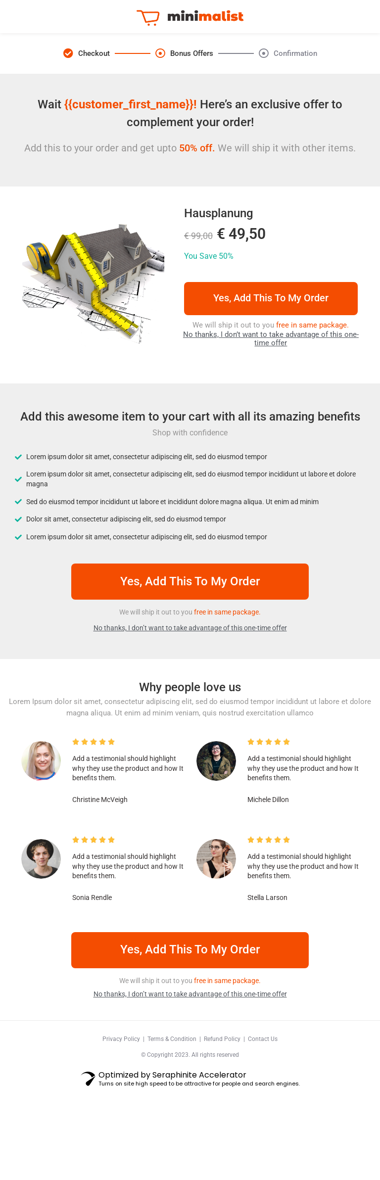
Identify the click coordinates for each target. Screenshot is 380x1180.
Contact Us (263, 1083)
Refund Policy (222, 1083)
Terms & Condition (171, 1083)
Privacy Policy (121, 1083)
